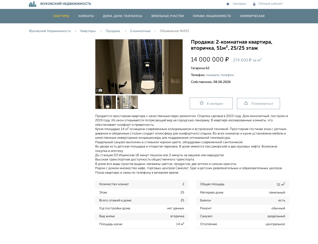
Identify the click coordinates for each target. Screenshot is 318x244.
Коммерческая (252, 16)
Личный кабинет (268, 3)
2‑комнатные (140, 31)
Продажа (113, 31)
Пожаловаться (258, 103)
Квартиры (61, 16)
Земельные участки (167, 16)
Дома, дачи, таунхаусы (122, 16)
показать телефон (220, 75)
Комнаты (86, 16)
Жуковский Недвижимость (50, 31)
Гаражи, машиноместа (212, 16)
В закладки (211, 103)
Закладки (236, 3)
